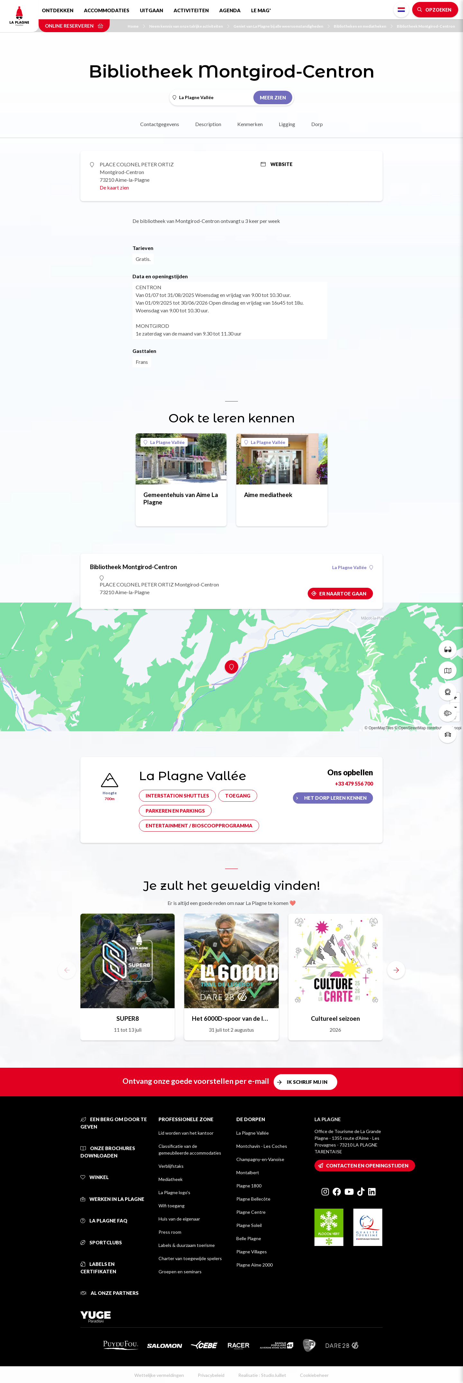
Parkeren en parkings (175, 811)
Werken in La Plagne (112, 1199)
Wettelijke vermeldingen (159, 1375)
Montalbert (247, 1172)
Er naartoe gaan (342, 593)
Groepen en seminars (180, 1271)
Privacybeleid (211, 1375)
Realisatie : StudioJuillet (262, 1375)
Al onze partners (109, 1293)
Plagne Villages (251, 1251)
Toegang (237, 795)
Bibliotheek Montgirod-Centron (426, 26)
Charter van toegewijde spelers (190, 1258)
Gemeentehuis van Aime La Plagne (180, 498)
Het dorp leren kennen (335, 798)
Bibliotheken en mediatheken (363, 26)
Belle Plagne (248, 1238)
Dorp (317, 124)
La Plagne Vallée (164, 442)
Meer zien (273, 97)
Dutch (401, 9)
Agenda (230, 10)
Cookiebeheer (314, 1375)
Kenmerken (250, 124)
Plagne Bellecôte (253, 1199)
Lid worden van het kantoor (186, 1133)
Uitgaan (151, 10)
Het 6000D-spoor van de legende (231, 1018)
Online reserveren (74, 26)
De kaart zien (114, 187)
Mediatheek (171, 1179)
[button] (396, 970)
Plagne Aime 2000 (254, 1265)
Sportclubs (101, 1242)
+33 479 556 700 (354, 783)
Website (277, 164)
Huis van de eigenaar (179, 1219)
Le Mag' (261, 10)
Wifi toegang (172, 1205)
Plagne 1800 (248, 1185)
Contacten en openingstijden (367, 1165)
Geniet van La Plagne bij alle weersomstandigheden (281, 26)
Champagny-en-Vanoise (260, 1159)
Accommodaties (106, 10)
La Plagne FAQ (103, 1220)
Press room (170, 1232)
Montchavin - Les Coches (261, 1146)
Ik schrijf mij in (307, 1082)
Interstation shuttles (177, 795)
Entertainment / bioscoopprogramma (199, 825)
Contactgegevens (159, 124)
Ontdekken (57, 10)
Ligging (287, 124)
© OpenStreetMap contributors (421, 728)
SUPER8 (127, 1018)
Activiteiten (191, 10)
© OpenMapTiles (379, 728)
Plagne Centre (251, 1212)
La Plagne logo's (174, 1192)
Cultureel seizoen (335, 1018)
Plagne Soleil (249, 1225)
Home (136, 26)
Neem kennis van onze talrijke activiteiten (189, 26)
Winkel (94, 1177)
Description (208, 124)
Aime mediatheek (268, 494)
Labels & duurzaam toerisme (187, 1245)
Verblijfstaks (171, 1166)
